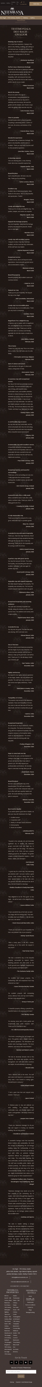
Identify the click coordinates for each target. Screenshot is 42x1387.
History (25, 18)
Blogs (30, 1310)
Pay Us (17, 3)
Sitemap (12, 1382)
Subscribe (21, 1376)
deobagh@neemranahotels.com (20, 1277)
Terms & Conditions (30, 1305)
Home (30, 1296)
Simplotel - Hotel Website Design (24, 1382)
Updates (3, 3)
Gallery (8, 3)
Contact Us (13, 3)
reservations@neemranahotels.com (20, 1281)
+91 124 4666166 (23, 3)
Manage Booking (30, 1312)
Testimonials (21, 20)
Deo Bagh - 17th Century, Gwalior (10, 18)
